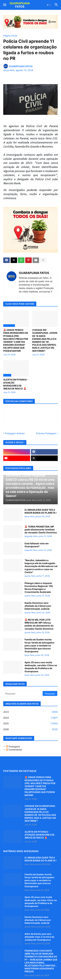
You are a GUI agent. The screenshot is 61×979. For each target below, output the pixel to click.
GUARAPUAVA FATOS (34, 273)
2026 (30, 729)
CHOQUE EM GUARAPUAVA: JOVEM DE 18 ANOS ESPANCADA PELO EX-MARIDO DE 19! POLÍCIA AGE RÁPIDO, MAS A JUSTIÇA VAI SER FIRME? (44, 340)
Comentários (14, 749)
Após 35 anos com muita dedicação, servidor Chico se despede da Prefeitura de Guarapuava (41, 667)
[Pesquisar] (23, 693)
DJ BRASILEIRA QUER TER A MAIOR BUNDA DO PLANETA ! (41, 511)
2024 (30, 717)
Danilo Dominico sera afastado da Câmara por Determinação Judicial (38, 605)
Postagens (13, 746)
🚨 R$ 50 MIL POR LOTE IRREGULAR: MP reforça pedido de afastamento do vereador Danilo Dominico (39, 624)
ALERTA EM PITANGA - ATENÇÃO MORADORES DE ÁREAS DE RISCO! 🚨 (15, 384)
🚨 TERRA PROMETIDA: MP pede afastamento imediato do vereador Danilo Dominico (41, 529)
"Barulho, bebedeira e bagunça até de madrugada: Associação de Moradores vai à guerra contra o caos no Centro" (41, 566)
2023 (30, 712)
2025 (30, 723)
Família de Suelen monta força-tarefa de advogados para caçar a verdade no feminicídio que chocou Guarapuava (39, 645)
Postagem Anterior (15, 433)
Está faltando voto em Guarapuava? (37, 545)
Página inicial (10, 35)
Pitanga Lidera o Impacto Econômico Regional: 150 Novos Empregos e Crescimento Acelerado (39, 587)
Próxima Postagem (46, 433)
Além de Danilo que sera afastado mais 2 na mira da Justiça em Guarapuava (39, 936)
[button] (4, 5)
